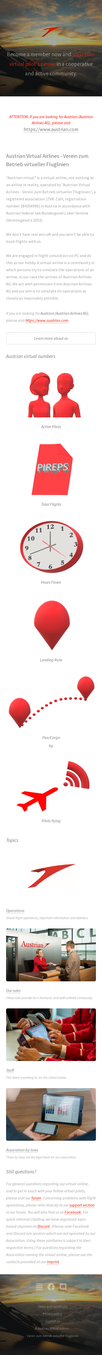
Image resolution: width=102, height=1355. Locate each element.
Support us (52, 1321)
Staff (10, 1070)
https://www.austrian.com (51, 129)
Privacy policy (52, 1314)
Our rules (13, 990)
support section (81, 1205)
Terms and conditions (52, 1306)
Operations (15, 910)
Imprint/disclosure (52, 1299)
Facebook (73, 1212)
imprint (53, 1261)
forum (36, 1197)
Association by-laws (22, 1149)
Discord (43, 1226)
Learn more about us (51, 338)
